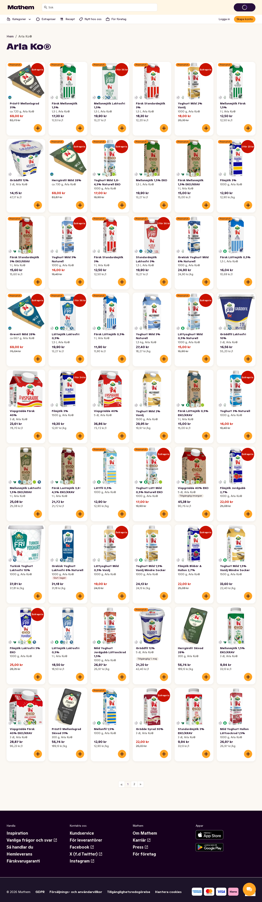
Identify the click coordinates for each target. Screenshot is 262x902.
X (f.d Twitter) (86, 854)
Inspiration (17, 833)
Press (140, 847)
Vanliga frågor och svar (32, 840)
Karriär (142, 840)
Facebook (82, 847)
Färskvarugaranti (23, 861)
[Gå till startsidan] (21, 7)
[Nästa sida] (140, 784)
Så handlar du (20, 847)
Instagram (82, 861)
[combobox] (102, 7)
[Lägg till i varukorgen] (38, 128)
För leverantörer (86, 840)
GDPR (40, 892)
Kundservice (82, 833)
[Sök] (46, 7)
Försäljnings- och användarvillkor (76, 892)
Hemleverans (19, 854)
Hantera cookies (168, 892)
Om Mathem (145, 833)
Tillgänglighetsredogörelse (128, 892)
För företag (144, 854)
